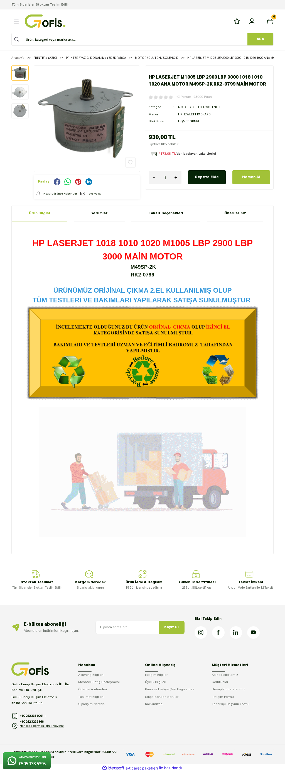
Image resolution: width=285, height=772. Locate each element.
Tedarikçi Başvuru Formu (231, 704)
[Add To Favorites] (130, 162)
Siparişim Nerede (91, 704)
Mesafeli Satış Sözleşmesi (99, 682)
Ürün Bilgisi (39, 213)
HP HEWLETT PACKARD (195, 114)
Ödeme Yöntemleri (92, 689)
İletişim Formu (223, 697)
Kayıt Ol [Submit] (171, 627)
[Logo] (45, 21)
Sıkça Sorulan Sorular (161, 697)
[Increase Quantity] (175, 177)
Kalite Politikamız (225, 675)
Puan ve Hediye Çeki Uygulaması (170, 689)
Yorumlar (99, 213)
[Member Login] (252, 21)
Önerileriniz (235, 213)
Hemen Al (251, 177)
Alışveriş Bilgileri (91, 675)
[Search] (141, 39)
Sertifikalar (220, 682)
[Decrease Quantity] (154, 177)
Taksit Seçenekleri (166, 213)
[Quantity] (165, 177)
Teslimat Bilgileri (91, 697)
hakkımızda (154, 704)
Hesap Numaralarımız (228, 689)
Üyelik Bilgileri (155, 682)
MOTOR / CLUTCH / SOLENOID (201, 107)
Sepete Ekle (207, 177)
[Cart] (270, 21)
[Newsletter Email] (140, 627)
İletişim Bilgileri (156, 675)
